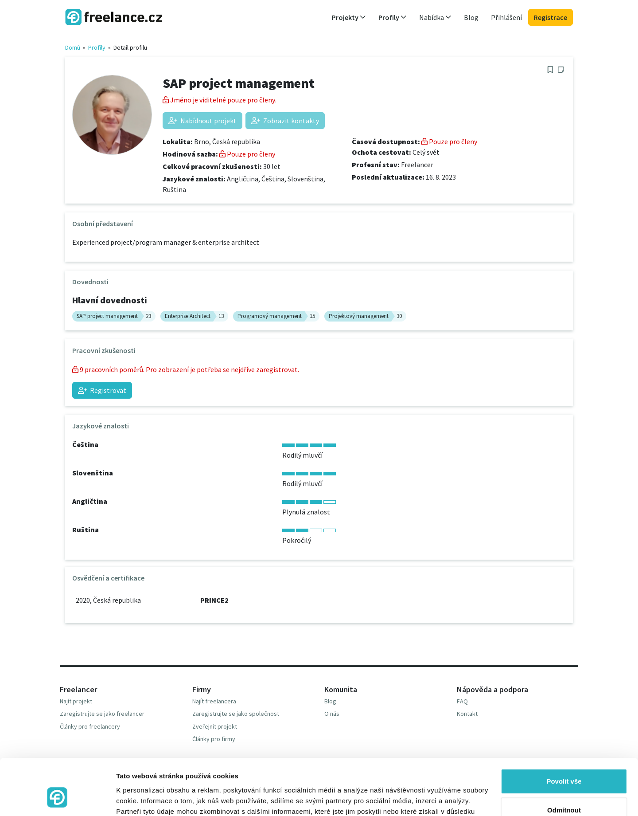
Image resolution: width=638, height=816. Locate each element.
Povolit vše (563, 733)
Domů (72, 47)
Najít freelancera (214, 701)
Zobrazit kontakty (285, 120)
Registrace (550, 17)
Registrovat (102, 390)
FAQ (462, 701)
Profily (96, 47)
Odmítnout (564, 762)
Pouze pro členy (247, 153)
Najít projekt (76, 701)
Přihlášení (506, 17)
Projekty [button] (349, 17)
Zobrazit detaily (141, 798)
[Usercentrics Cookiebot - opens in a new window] (57, 798)
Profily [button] (392, 17)
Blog (471, 17)
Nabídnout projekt (202, 120)
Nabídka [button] (435, 17)
